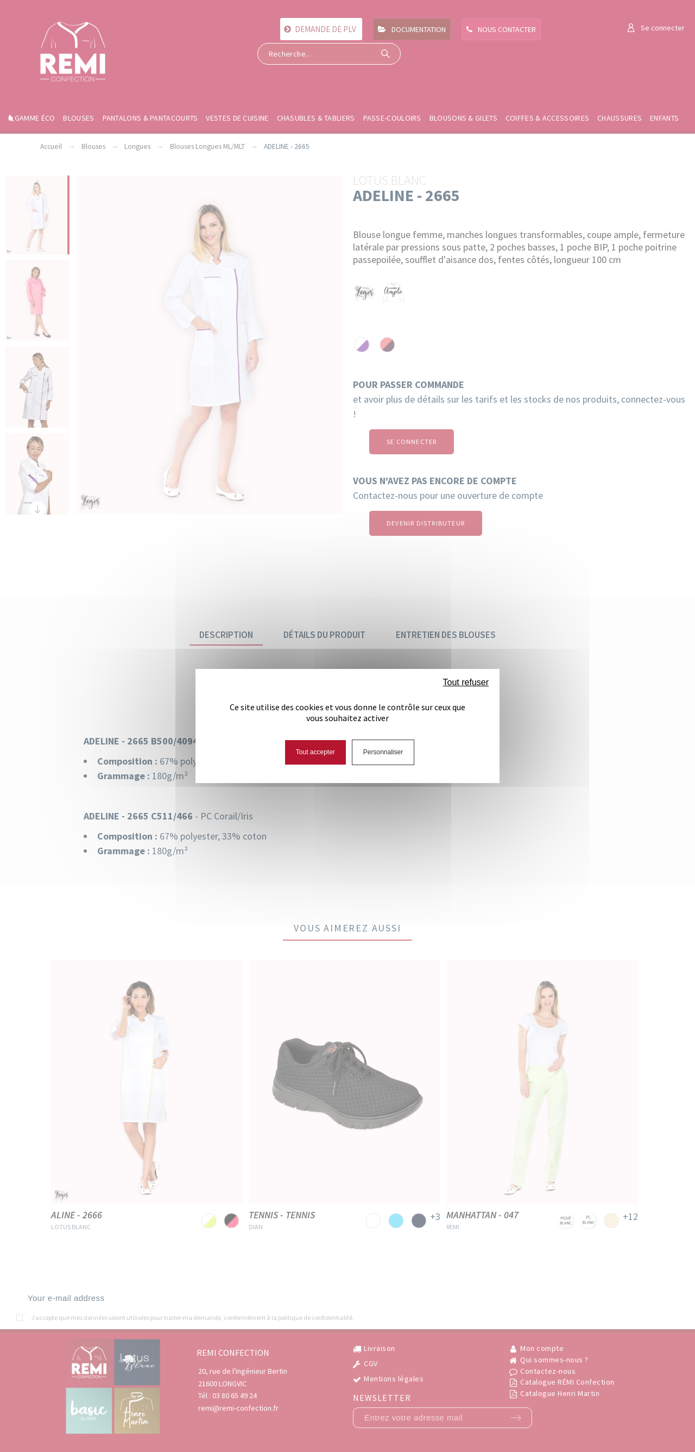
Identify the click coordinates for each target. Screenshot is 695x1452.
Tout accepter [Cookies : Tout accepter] (315, 752)
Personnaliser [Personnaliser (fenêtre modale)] (383, 752)
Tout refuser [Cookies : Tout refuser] (466, 682)
